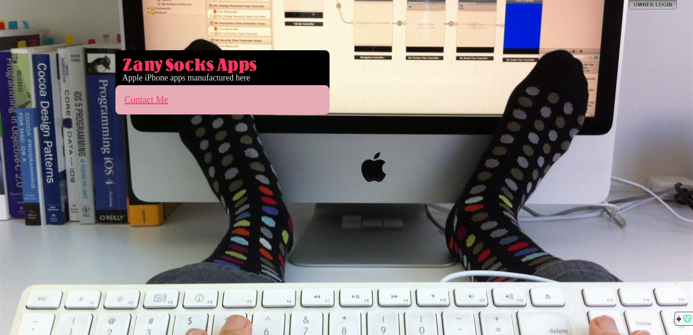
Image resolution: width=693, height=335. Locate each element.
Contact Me (146, 99)
